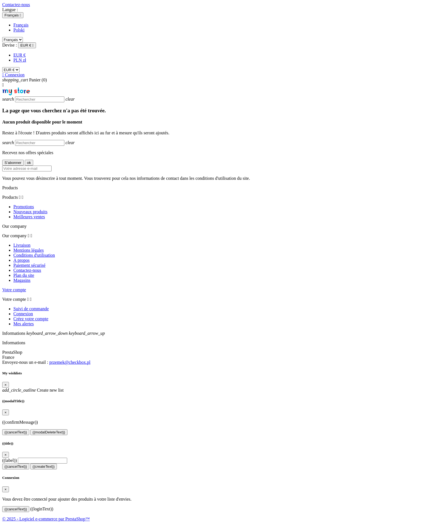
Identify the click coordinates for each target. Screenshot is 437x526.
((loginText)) (41, 508)
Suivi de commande (31, 308)
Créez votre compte (30, 318)
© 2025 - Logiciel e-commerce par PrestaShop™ (46, 519)
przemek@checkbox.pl (70, 362)
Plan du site (23, 275)
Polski (19, 30)
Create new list (33, 390)
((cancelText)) (15, 432)
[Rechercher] (39, 99)
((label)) (9, 460)
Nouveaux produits (30, 211)
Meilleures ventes (29, 216)
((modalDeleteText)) (49, 432)
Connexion (23, 313)
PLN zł (19, 60)
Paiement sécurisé (29, 265)
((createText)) (44, 466)
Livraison (21, 245)
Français (20, 25)
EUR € (19, 55)
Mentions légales (28, 250)
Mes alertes (23, 323)
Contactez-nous (16, 4)
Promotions (23, 206)
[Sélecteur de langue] (12, 15)
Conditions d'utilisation (34, 255)
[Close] (5, 385)
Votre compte (14, 289)
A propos (21, 260)
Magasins (21, 280)
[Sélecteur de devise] (27, 45)
